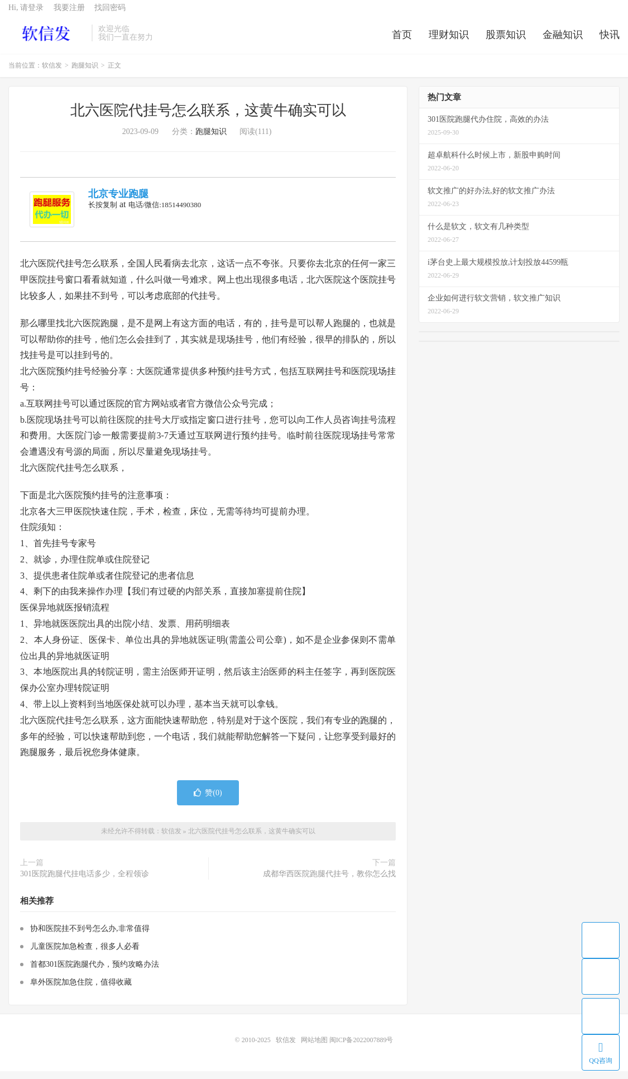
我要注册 (69, 14)
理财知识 (449, 41)
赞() (208, 801)
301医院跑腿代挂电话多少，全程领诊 (84, 882)
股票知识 (506, 41)
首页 (402, 41)
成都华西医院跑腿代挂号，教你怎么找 (329, 882)
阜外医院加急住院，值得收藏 (81, 990)
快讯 (610, 41)
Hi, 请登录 (26, 14)
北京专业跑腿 (118, 202)
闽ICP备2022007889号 (361, 1048)
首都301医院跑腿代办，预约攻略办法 (94, 972)
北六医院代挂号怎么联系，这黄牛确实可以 (208, 119)
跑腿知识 (84, 74)
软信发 (47, 40)
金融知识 (563, 41)
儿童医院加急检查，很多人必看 (85, 954)
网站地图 (314, 1048)
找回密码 (110, 14)
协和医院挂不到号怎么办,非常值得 (90, 936)
